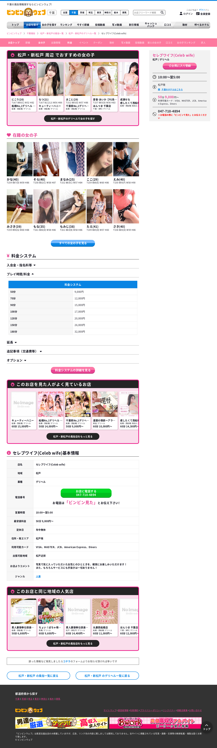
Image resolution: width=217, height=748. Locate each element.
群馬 (124, 12)
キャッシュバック (151, 25)
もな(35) (39, 226)
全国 (65, 12)
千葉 (74, 12)
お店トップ (14, 42)
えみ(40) (119, 179)
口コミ (168, 24)
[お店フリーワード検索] (162, 12)
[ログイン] (186, 13)
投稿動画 (100, 24)
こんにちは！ (197, 10)
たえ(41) (92, 226)
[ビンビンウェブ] (14, 33)
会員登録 (203, 13)
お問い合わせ (195, 710)
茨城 (82, 12)
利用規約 (134, 710)
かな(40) (12, 179)
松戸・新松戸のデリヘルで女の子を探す (73, 118)
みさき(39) (14, 226)
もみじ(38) (67, 226)
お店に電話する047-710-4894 (86, 493)
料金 (69, 42)
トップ (15, 24)
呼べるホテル (201, 24)
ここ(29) (92, 179)
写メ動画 (117, 24)
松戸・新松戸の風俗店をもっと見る (73, 436)
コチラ (67, 661)
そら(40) (39, 179)
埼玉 (90, 12)
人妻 (38, 576)
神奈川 (107, 12)
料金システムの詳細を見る (73, 370)
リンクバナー (169, 710)
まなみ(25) (67, 179)
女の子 (41, 42)
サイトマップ (110, 710)
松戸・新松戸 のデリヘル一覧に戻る (107, 676)
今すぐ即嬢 (83, 24)
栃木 (116, 12)
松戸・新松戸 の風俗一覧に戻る (38, 676)
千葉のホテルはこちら (172, 89)
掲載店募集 (182, 710)
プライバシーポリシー (150, 710)
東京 (99, 12)
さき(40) (119, 226)
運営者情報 (123, 710)
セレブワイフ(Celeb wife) (174, 55)
